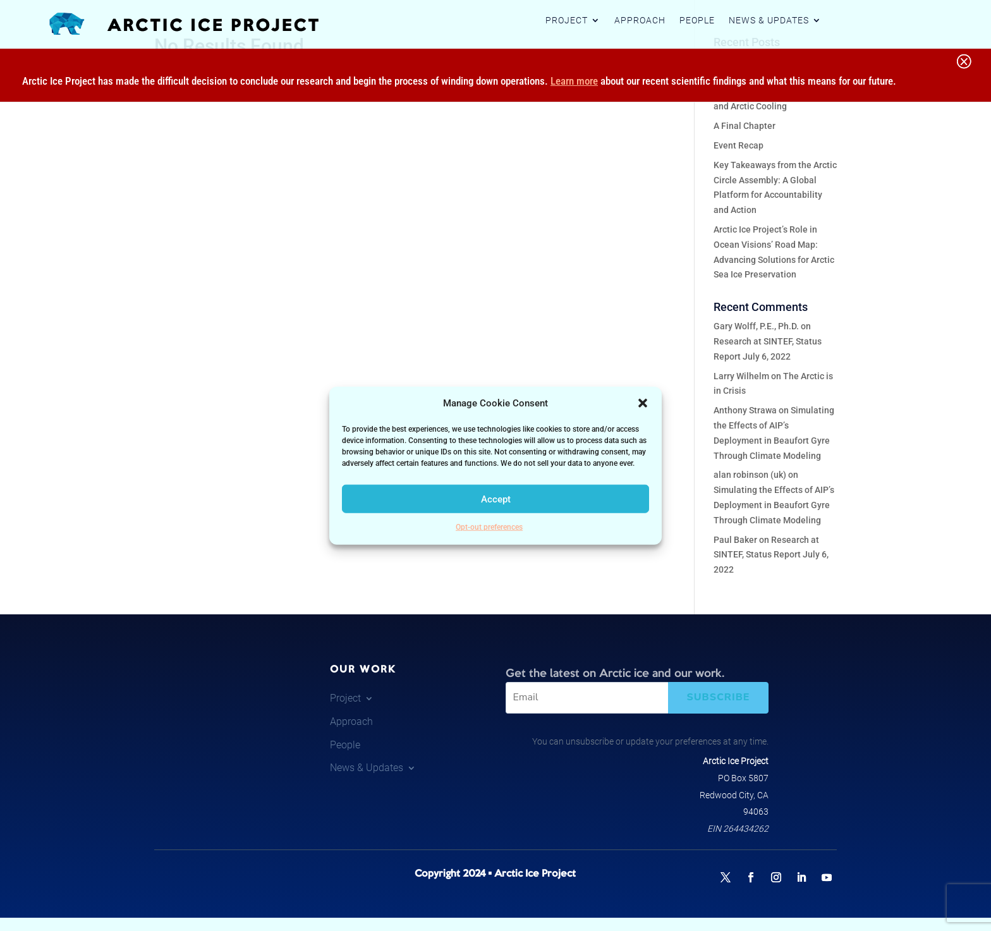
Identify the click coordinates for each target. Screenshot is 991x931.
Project (566, 20)
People (697, 20)
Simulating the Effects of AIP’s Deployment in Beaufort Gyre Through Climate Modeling (774, 505)
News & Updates (769, 20)
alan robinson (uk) (750, 475)
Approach (640, 20)
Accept (496, 499)
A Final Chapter (744, 126)
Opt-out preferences (489, 527)
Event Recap (738, 145)
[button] (642, 403)
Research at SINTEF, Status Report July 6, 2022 (771, 555)
